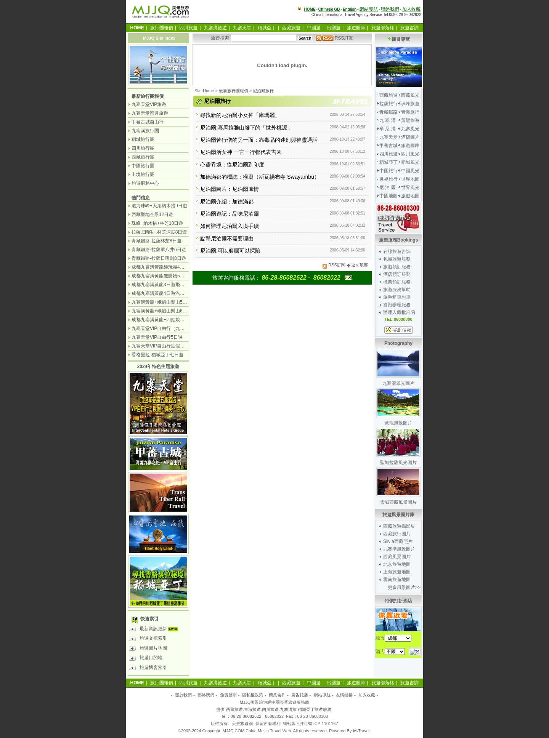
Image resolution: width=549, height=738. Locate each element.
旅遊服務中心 (145, 183)
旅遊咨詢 (409, 27)
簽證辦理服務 (397, 304)
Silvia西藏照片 (398, 541)
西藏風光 (410, 95)
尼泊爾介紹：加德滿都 (227, 202)
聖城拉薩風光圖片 (398, 462)
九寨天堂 (242, 27)
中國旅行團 (143, 165)
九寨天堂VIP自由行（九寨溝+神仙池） (171, 328)
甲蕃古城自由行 (148, 122)
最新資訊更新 (155, 630)
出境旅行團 (143, 174)
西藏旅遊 (291, 27)
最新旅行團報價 (233, 90)
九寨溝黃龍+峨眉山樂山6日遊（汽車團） (173, 311)
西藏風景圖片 (397, 556)
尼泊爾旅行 (263, 90)
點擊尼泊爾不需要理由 (227, 238)
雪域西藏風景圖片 (398, 502)
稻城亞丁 (267, 27)
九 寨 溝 (387, 120)
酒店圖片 (410, 137)
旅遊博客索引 (148, 668)
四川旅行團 (143, 148)
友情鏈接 (344, 695)
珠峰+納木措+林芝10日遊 (157, 223)
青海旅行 (410, 112)
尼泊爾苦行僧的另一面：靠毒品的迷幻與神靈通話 (259, 140)
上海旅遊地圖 (397, 572)
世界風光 (410, 187)
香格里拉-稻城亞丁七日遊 (157, 354)
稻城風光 (410, 162)
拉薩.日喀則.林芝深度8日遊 (159, 232)
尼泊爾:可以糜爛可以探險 (230, 251)
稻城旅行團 (143, 139)
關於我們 (183, 695)
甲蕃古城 (388, 145)
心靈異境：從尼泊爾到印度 (232, 165)
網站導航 (369, 9)
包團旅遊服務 (397, 259)
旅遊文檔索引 (148, 639)
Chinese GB (329, 9)
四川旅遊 (188, 27)
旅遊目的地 (145, 659)
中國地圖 (388, 196)
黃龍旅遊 (410, 120)
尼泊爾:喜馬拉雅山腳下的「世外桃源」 (246, 128)
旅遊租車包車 (397, 297)
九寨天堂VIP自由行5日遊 (157, 337)
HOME (310, 9)
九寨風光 (410, 128)
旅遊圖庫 (356, 27)
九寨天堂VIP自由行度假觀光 (160, 346)
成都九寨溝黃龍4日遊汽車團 (160, 293)
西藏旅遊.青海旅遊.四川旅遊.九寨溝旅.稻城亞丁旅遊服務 (278, 709)
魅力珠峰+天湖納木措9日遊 (159, 205)
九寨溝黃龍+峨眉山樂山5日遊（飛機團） (173, 302)
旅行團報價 (161, 27)
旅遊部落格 (382, 27)
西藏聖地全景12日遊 (152, 214)
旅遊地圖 (410, 196)
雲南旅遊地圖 (397, 579)
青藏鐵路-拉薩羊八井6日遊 (159, 249)
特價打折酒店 (398, 601)
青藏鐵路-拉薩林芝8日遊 (156, 240)
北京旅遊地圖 (397, 564)
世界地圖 (410, 179)
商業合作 (277, 695)
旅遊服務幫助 (397, 289)
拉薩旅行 (388, 103)
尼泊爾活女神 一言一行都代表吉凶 (241, 152)
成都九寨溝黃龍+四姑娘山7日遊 (164, 319)
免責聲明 (228, 695)
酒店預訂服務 (397, 274)
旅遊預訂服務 (397, 266)
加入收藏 (411, 9)
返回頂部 (357, 265)
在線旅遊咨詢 (397, 251)
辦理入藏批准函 (399, 312)
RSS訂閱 (334, 38)
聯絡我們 (390, 9)
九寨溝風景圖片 (399, 549)
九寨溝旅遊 (215, 27)
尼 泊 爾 (387, 187)
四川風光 (410, 154)
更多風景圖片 (401, 587)
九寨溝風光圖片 (398, 383)
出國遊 (333, 27)
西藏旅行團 (143, 157)
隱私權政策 (252, 695)
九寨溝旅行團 (145, 130)
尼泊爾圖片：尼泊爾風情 (229, 189)
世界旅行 (388, 179)
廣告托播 (299, 695)
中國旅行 (388, 170)
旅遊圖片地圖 (148, 649)
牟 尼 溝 (387, 128)
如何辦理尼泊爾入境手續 (229, 226)
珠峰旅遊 (410, 103)
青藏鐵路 (388, 112)
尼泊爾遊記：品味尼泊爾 (229, 214)
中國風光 (410, 170)
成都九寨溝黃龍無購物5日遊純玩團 (167, 276)
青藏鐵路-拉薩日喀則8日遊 (159, 258)
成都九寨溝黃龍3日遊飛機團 (160, 284)
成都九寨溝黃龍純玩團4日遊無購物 (167, 267)
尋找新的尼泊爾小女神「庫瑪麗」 (240, 115)
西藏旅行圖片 (397, 533)
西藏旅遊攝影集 (399, 526)
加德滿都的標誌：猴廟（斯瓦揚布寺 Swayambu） (259, 177)
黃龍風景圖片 (398, 423)
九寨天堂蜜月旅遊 (150, 113)
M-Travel (361, 730)
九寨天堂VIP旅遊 (149, 104)
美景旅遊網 (242, 723)
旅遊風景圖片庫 (398, 514)
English (349, 9)
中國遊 (314, 27)
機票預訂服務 (397, 282)
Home (208, 90)
